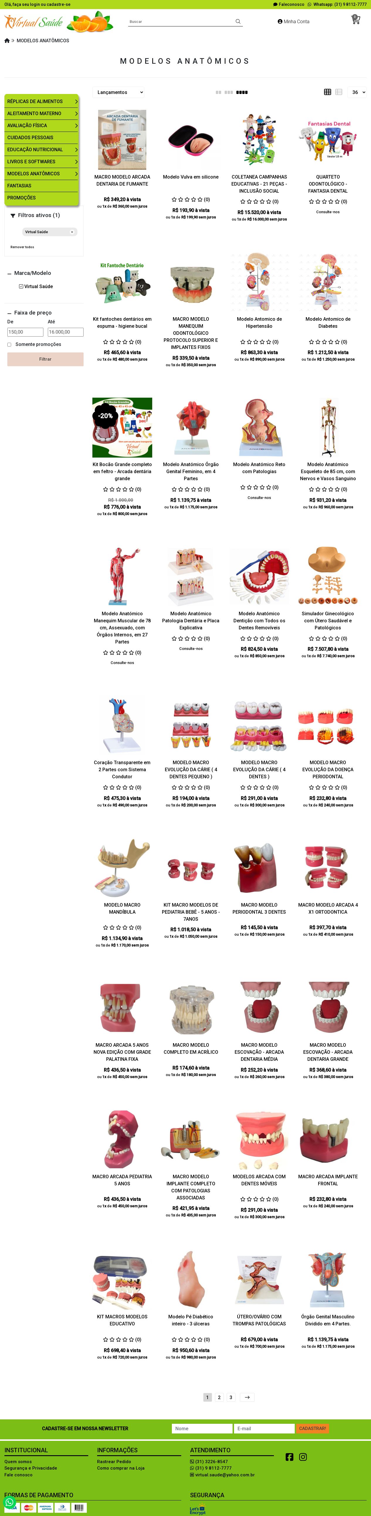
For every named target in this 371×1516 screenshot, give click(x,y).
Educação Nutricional (35, 149)
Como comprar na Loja (121, 1468)
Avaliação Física (27, 125)
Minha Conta (293, 21)
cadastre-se (58, 4)
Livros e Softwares (31, 161)
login (35, 4)
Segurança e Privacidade (30, 1468)
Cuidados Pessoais (30, 137)
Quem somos (18, 1461)
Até (51, 322)
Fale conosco (18, 1475)
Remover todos (22, 247)
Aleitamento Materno (34, 113)
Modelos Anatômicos (33, 174)
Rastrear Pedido (114, 1461)
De (10, 322)
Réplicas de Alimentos (35, 101)
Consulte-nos (328, 212)
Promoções (21, 198)
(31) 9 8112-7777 (211, 1468)
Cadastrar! (312, 1428)
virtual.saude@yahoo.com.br (222, 1475)
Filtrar (45, 359)
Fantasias (19, 186)
